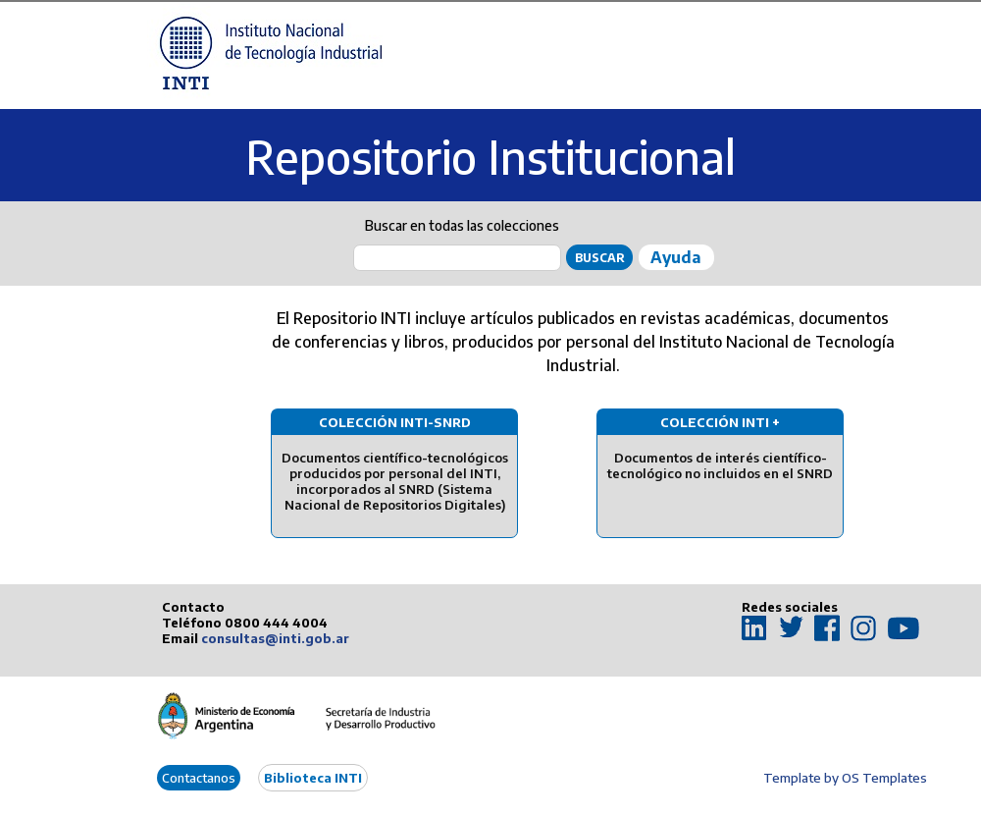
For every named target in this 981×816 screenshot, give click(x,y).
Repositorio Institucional (490, 157)
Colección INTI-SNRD (395, 422)
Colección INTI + (720, 422)
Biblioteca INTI (313, 778)
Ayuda (675, 257)
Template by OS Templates (845, 778)
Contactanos (198, 778)
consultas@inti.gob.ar (275, 638)
